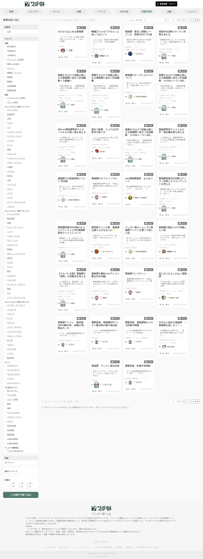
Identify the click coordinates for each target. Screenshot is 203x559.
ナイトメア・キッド (15, 227)
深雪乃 (10, 258)
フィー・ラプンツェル (16, 297)
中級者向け (11, 51)
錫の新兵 (10, 358)
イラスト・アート (14, 417)
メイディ (10, 353)
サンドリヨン (12, 110)
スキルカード (12, 365)
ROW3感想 (11, 426)
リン (9, 127)
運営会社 (129, 547)
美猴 (9, 223)
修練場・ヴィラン (14, 73)
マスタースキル (13, 374)
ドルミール (11, 154)
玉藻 (9, 180)
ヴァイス (10, 314)
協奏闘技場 (11, 90)
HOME (97, 542)
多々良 (10, 340)
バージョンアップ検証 (16, 98)
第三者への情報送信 (103, 547)
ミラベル (10, 171)
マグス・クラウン (14, 163)
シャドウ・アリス (14, 132)
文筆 (9, 32)
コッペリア (11, 184)
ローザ (10, 198)
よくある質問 (49, 547)
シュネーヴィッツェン (16, 158)
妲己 (9, 271)
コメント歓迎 (12, 399)
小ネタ (10, 421)
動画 (9, 404)
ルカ (9, 293)
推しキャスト (12, 391)
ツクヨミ (10, 141)
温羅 (9, 149)
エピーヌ (10, 323)
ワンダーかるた (13, 413)
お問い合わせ (64, 547)
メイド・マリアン (14, 327)
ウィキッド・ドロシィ (16, 284)
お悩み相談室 (12, 439)
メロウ (10, 123)
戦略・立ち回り (13, 64)
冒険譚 (10, 77)
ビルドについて (13, 383)
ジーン (10, 145)
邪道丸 (10, 176)
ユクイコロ (11, 349)
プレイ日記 (11, 395)
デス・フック (12, 240)
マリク (10, 267)
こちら (94, 529)
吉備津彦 (10, 114)
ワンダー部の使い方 (15, 451)
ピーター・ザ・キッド (16, 305)
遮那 (9, 289)
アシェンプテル (13, 214)
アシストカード (13, 370)
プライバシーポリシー (82, 547)
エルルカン (11, 276)
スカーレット (12, 245)
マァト (10, 189)
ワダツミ (10, 345)
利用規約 (118, 547)
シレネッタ (11, 309)
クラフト (10, 379)
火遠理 (10, 167)
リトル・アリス (13, 236)
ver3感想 (10, 430)
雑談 (9, 408)
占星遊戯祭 (11, 86)
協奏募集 (10, 434)
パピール (10, 206)
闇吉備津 (10, 218)
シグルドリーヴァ (14, 331)
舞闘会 (10, 81)
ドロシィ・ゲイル (14, 336)
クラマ (10, 193)
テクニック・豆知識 (15, 59)
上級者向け (11, 55)
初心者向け (11, 46)
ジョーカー (11, 280)
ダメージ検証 (12, 102)
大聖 (9, 119)
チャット (10, 68)
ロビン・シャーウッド (16, 254)
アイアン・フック (14, 136)
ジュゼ (10, 262)
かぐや (10, 318)
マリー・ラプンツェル (16, 202)
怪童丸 (10, 249)
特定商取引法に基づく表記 (148, 547)
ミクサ (10, 232)
